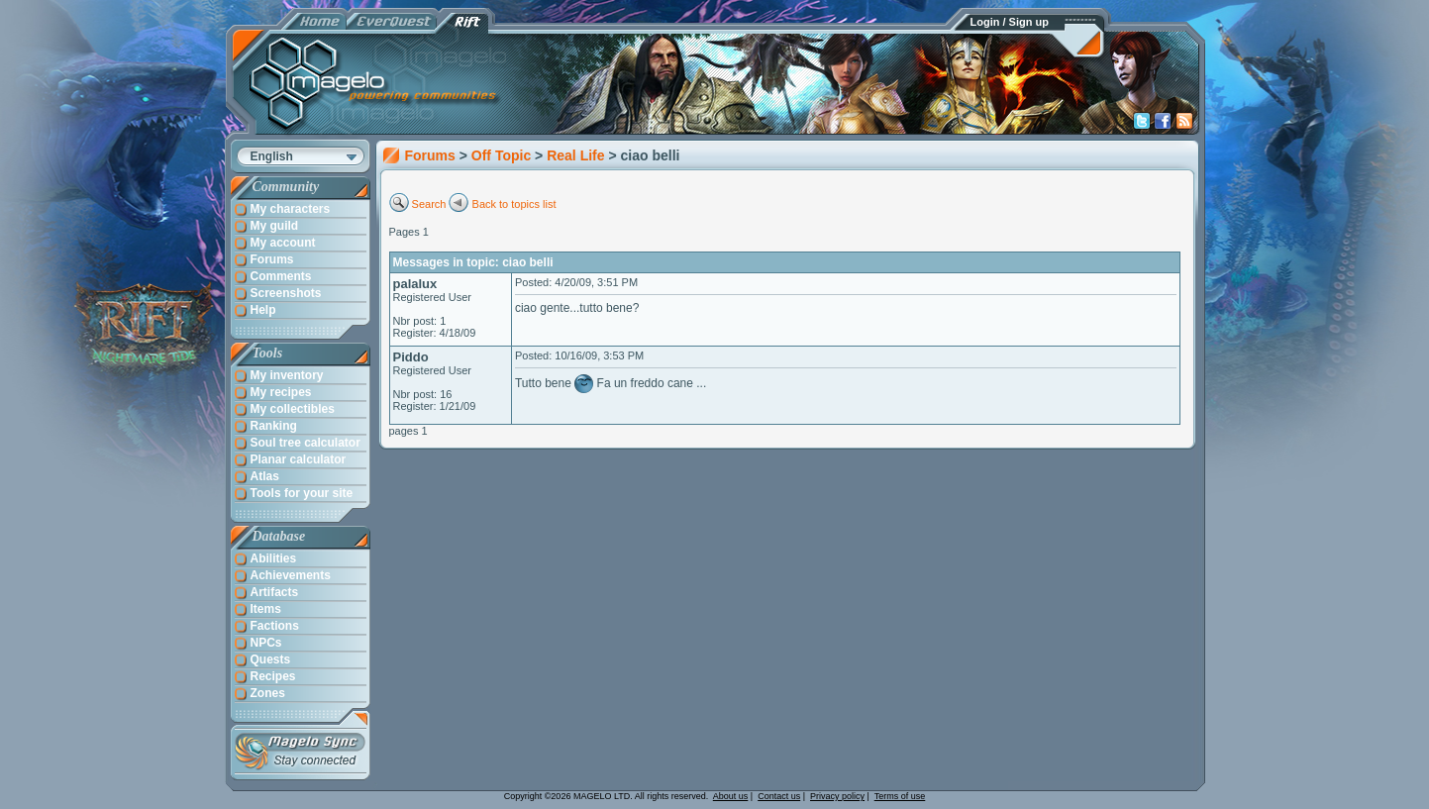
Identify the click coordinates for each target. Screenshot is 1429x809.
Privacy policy (837, 796)
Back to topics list (514, 204)
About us (731, 796)
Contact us (779, 796)
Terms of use (900, 796)
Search (429, 204)
